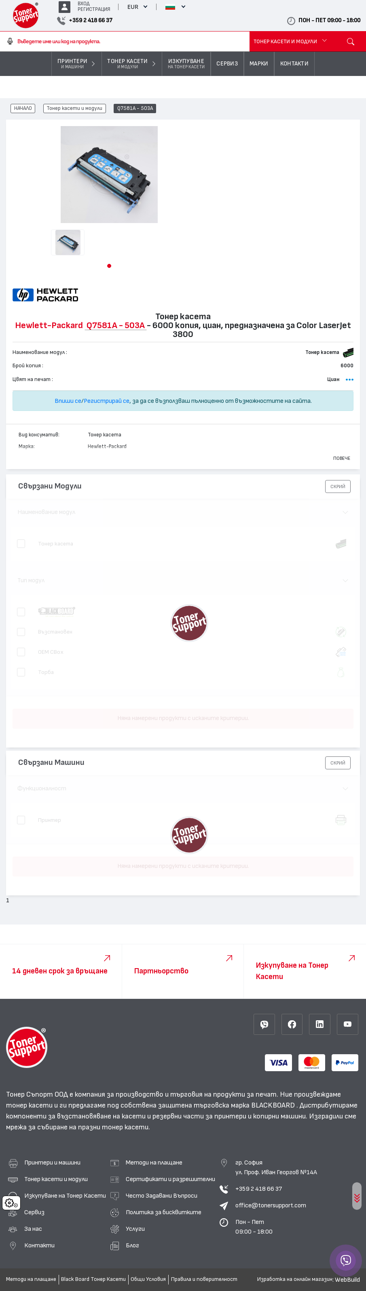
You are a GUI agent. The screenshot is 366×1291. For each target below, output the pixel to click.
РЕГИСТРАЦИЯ (94, 9)
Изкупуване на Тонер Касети (65, 1195)
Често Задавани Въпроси (161, 1195)
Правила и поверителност (204, 1279)
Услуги (135, 1229)
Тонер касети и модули (74, 109)
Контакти (39, 1245)
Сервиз (34, 1212)
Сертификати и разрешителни (170, 1179)
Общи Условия (148, 1279)
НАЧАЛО (23, 109)
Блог (132, 1245)
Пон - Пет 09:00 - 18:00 (254, 1227)
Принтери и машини (52, 1162)
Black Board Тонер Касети (93, 1279)
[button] (109, 266)
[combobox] (125, 42)
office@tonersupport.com (270, 1205)
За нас (33, 1229)
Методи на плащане (154, 1162)
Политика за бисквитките (163, 1212)
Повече (341, 458)
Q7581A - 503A (135, 109)
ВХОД (84, 3)
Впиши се (68, 401)
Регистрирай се (106, 401)
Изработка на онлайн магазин (294, 1279)
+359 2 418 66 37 (258, 1189)
